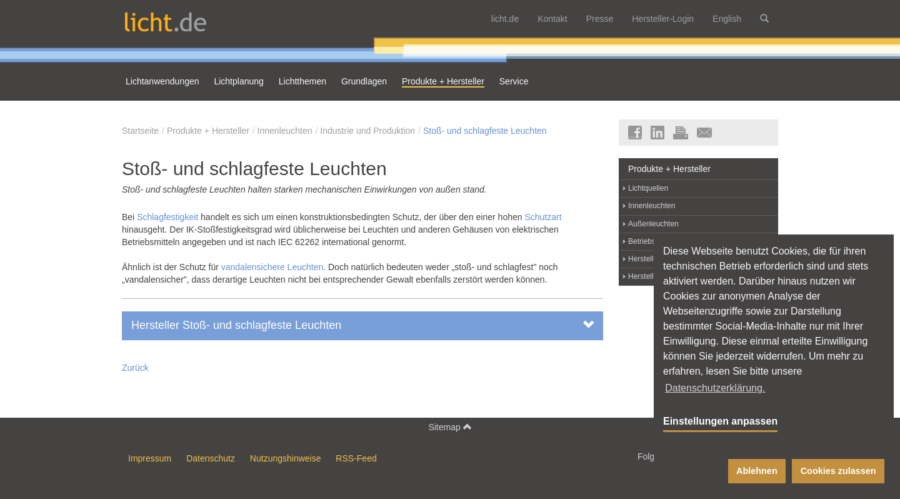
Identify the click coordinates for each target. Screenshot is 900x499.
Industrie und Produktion (367, 131)
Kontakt (552, 19)
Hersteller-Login (663, 19)
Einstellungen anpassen (720, 421)
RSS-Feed (356, 458)
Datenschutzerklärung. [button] (715, 388)
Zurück (135, 368)
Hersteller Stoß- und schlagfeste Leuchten (362, 324)
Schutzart (542, 217)
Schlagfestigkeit (169, 217)
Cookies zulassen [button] (838, 471)
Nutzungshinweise (285, 458)
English (726, 19)
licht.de (505, 19)
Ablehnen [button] (757, 471)
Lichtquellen (648, 188)
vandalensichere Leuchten (272, 267)
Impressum (149, 458)
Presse (600, 19)
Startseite (140, 131)
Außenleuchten (653, 223)
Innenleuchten (285, 131)
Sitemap (449, 426)
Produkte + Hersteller (208, 131)
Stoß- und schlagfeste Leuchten (485, 131)
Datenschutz (210, 458)
